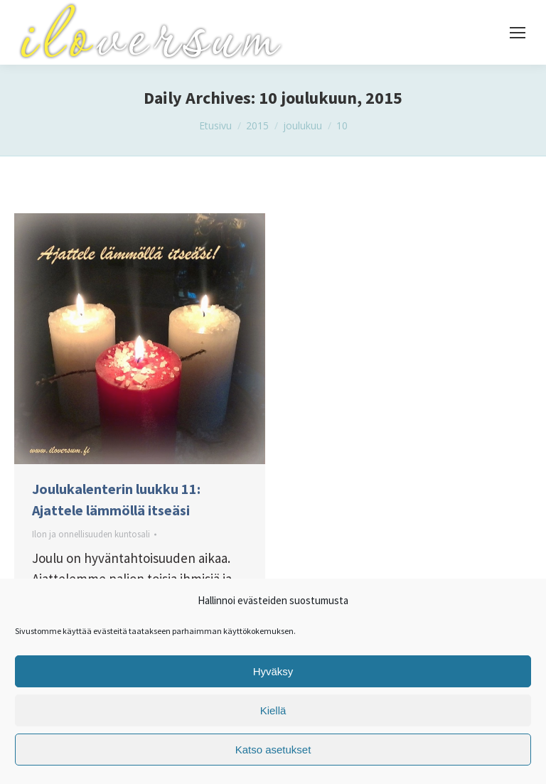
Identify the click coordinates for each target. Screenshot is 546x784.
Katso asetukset (273, 749)
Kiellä (273, 710)
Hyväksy (273, 671)
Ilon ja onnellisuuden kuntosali (91, 534)
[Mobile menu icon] (517, 32)
